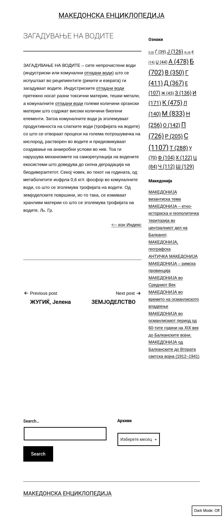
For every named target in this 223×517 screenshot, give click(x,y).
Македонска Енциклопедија (111, 15)
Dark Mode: (207, 510)
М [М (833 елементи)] (173, 113)
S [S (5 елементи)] (151, 52)
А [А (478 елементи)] (178, 61)
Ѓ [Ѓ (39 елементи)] (160, 51)
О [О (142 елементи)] (171, 125)
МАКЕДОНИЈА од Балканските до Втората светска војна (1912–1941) (173, 349)
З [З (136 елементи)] (183, 93)
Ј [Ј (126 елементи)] (175, 51)
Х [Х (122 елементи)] (184, 158)
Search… (31, 421)
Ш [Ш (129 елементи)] (185, 166)
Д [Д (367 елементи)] (174, 82)
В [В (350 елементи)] (174, 72)
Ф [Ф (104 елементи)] (166, 158)
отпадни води (98, 72)
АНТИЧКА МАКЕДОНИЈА (173, 256)
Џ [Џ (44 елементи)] (162, 62)
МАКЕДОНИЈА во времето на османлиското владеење (173, 299)
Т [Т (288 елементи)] (179, 147)
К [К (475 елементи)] (172, 102)
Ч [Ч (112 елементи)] (166, 166)
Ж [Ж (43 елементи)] (167, 93)
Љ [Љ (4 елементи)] (187, 52)
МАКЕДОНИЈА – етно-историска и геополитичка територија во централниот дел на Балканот (173, 220)
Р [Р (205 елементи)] (174, 136)
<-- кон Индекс (126, 224)
